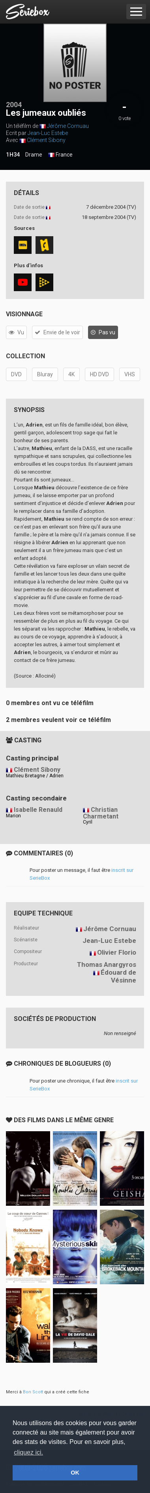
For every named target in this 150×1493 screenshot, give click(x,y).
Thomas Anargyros (106, 964)
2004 (14, 104)
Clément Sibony (46, 140)
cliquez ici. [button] (28, 1452)
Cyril (87, 822)
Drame (33, 154)
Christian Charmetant (100, 813)
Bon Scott (33, 1392)
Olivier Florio (116, 952)
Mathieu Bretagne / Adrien (35, 775)
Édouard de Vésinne (118, 976)
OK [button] (75, 1472)
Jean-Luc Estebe (48, 133)
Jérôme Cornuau (68, 126)
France (60, 155)
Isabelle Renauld (38, 809)
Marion (13, 816)
